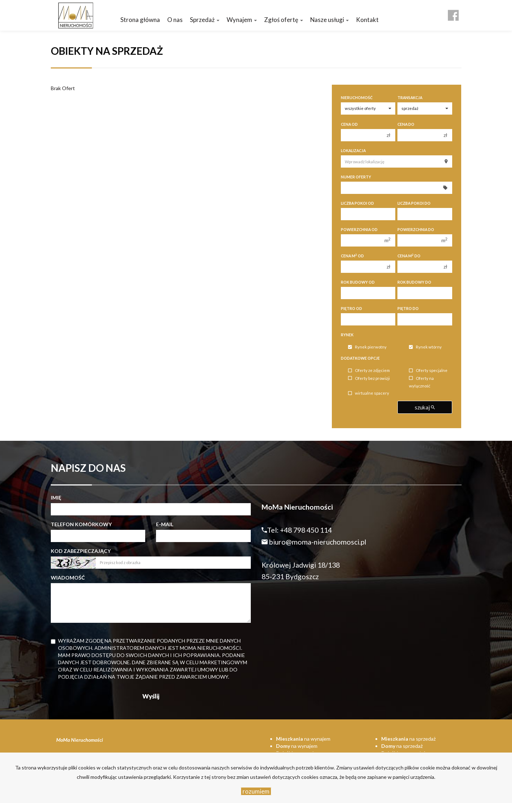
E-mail (164, 524)
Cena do (405, 124)
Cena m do (408, 255)
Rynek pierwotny (367, 347)
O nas (175, 19)
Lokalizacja (353, 150)
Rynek (347, 335)
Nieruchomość (357, 98)
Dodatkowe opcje (360, 358)
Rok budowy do (414, 282)
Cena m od (352, 255)
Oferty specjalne (428, 370)
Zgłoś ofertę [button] (283, 19)
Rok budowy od (358, 282)
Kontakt (367, 19)
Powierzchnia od (359, 229)
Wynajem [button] (242, 19)
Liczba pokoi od (357, 203)
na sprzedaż (408, 739)
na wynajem (303, 739)
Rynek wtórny (425, 347)
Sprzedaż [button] (204, 19)
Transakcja (409, 98)
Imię (56, 497)
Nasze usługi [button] (329, 19)
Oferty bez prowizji (369, 378)
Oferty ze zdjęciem (369, 370)
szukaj (425, 407)
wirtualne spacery (368, 393)
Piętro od (351, 308)
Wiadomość (68, 577)
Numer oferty (356, 177)
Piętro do (408, 308)
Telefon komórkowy (81, 524)
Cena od (349, 124)
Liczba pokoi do (414, 203)
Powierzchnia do (415, 229)
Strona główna (140, 19)
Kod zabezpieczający (81, 551)
